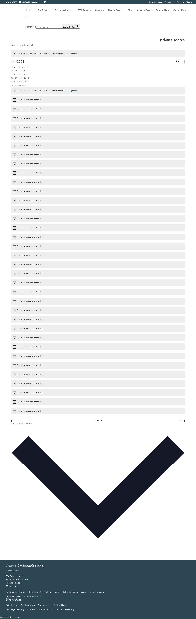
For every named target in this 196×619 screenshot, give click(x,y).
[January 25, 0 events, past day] (27, 81)
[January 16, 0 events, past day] (22, 78)
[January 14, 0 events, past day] (17, 78)
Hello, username (155, 2)
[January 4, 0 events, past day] (27, 70)
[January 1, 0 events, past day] (19, 70)
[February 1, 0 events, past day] (27, 85)
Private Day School (32, 596)
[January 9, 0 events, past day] (21, 74)
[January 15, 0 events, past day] (20, 78)
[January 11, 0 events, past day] (27, 74)
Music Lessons (13, 596)
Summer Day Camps (15, 592)
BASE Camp (83, 10)
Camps (98, 10)
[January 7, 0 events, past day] (16, 74)
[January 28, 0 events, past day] (17, 85)
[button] (52, 20)
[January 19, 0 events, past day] (12, 81)
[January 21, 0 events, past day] (17, 81)
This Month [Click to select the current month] (98, 421)
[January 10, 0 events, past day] (25, 74)
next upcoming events (69, 53)
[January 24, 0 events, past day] (25, 81)
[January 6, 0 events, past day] (14, 74)
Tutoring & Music (63, 10)
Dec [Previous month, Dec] (13, 421)
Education (42, 605)
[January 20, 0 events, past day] (15, 81)
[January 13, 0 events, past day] (15, 78)
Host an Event (114, 10)
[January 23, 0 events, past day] (22, 81)
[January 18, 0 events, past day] (27, 78)
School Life (57, 609)
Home (28, 10)
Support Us (161, 10)
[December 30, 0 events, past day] (15, 70)
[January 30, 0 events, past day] (22, 85)
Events (14, 45)
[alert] (98, 53)
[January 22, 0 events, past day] (20, 81)
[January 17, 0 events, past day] (25, 78)
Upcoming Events (144, 10)
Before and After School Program (44, 592)
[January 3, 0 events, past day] (24, 70)
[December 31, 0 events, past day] (17, 70)
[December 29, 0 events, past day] (12, 70)
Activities (10, 605)
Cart (178, 2)
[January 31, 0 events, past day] (25, 85)
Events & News (28, 605)
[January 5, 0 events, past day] (11, 74)
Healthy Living (60, 605)
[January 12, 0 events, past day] (12, 78)
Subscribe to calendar (21, 423)
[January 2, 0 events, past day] (21, 70)
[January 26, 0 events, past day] (12, 85)
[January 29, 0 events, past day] (20, 85)
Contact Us (178, 10)
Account (168, 2)
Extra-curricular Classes (74, 592)
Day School (43, 10)
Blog (130, 10)
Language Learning (15, 609)
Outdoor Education (36, 609)
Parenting (69, 609)
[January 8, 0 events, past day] (19, 74)
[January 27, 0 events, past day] (15, 85)
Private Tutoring (96, 592)
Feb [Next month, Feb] (182, 421)
